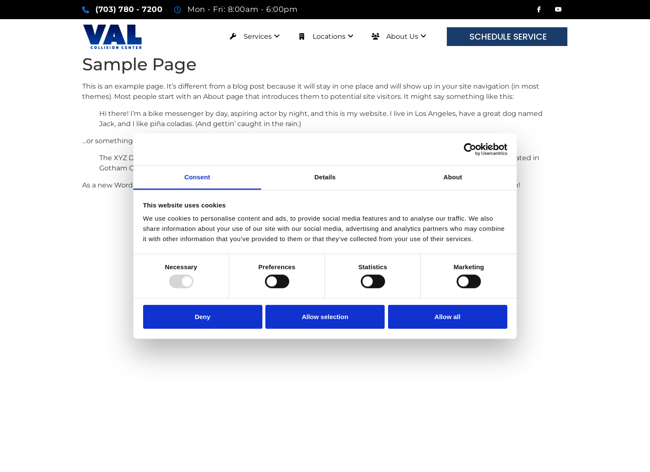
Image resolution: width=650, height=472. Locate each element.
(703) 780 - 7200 (128, 9)
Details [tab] (325, 177)
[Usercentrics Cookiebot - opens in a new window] (470, 149)
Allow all (447, 316)
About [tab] (452, 177)
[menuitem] (251, 36)
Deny (202, 316)
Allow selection (325, 316)
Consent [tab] (197, 177)
